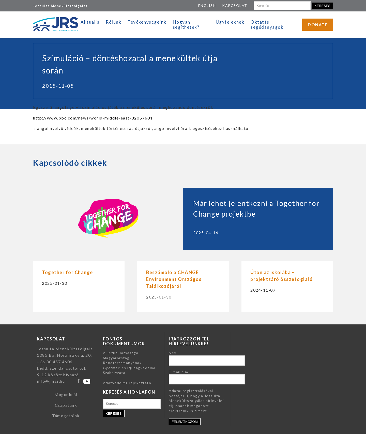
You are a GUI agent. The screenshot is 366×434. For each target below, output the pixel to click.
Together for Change (67, 272)
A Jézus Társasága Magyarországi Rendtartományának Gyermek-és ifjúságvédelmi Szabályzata (129, 363)
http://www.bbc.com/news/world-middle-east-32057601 (93, 117)
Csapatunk (66, 405)
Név (172, 353)
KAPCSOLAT (234, 5)
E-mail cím (178, 372)
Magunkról (66, 394)
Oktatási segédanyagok (267, 24)
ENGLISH (207, 5)
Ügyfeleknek (230, 22)
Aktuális (90, 22)
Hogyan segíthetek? (186, 24)
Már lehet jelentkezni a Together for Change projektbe (256, 208)
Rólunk (113, 22)
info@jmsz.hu (51, 381)
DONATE (317, 24)
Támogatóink (66, 415)
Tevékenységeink (147, 22)
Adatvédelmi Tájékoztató (127, 383)
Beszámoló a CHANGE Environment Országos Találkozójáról (174, 279)
